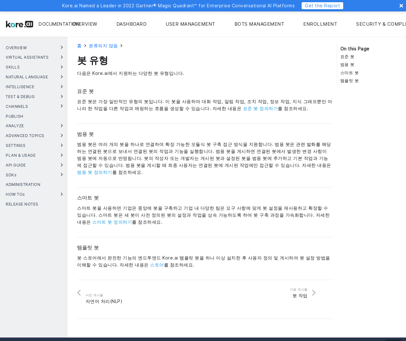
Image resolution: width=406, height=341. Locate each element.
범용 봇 (347, 64)
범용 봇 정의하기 (94, 172)
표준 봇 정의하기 (260, 108)
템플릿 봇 (349, 80)
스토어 (157, 264)
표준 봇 (347, 56)
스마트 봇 (349, 72)
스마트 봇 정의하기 (112, 222)
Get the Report (322, 5)
